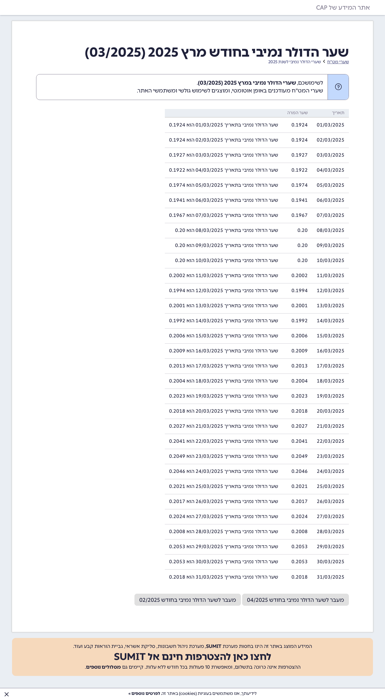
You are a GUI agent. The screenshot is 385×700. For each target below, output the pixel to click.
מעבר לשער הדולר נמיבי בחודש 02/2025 (187, 600)
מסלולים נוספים (103, 667)
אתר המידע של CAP (343, 7)
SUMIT (213, 646)
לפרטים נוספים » (144, 693)
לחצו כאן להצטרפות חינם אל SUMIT (192, 656)
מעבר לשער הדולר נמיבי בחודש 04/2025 (295, 600)
